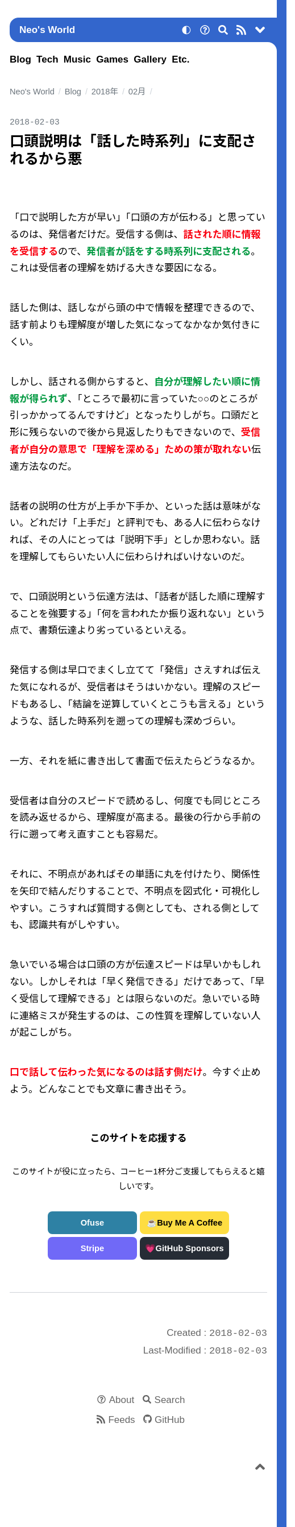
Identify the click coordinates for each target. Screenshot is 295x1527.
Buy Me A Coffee (189, 1222)
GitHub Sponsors (190, 1248)
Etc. (180, 59)
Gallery (150, 59)
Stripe (92, 1248)
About (121, 1399)
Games (112, 59)
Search (170, 1399)
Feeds (121, 1419)
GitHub (170, 1419)
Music (77, 59)
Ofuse (92, 1222)
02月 (137, 91)
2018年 (105, 91)
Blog (20, 59)
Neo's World (47, 29)
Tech (47, 59)
